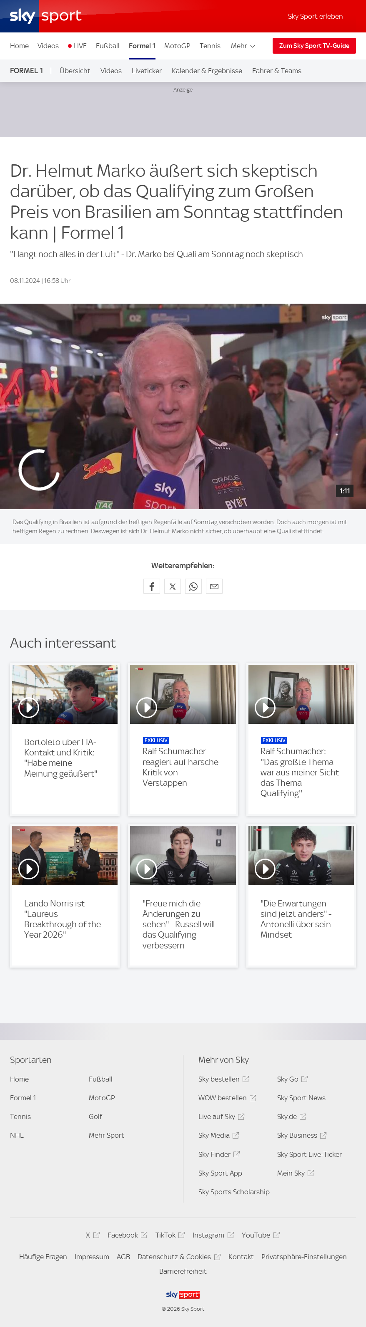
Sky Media (217, 1136)
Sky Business (300, 1136)
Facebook (126, 1236)
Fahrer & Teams (276, 71)
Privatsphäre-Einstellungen (304, 1257)
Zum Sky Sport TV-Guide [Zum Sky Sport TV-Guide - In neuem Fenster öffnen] (314, 46)
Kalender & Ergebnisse (207, 71)
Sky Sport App (220, 1173)
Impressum (92, 1257)
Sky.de (290, 1118)
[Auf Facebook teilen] (151, 586)
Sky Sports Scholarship (234, 1192)
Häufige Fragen (43, 1257)
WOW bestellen (226, 1099)
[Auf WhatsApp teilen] (193, 586)
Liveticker (147, 71)
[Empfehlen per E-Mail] (214, 586)
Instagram (212, 1236)
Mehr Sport (106, 1135)
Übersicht (75, 71)
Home (19, 46)
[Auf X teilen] (172, 586)
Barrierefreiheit (183, 1271)
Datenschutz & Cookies (178, 1258)
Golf (95, 1116)
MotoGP (177, 46)
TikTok (169, 1236)
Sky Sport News (301, 1098)
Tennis (210, 46)
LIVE (80, 46)
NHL (17, 1135)
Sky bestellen (222, 1080)
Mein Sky (294, 1174)
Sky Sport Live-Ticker (309, 1154)
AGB (123, 1257)
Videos (48, 46)
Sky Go (291, 1080)
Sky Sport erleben (315, 16)
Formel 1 (142, 46)
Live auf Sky (220, 1118)
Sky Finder (218, 1155)
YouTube (259, 1236)
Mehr (243, 46)
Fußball (108, 46)
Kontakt (241, 1257)
